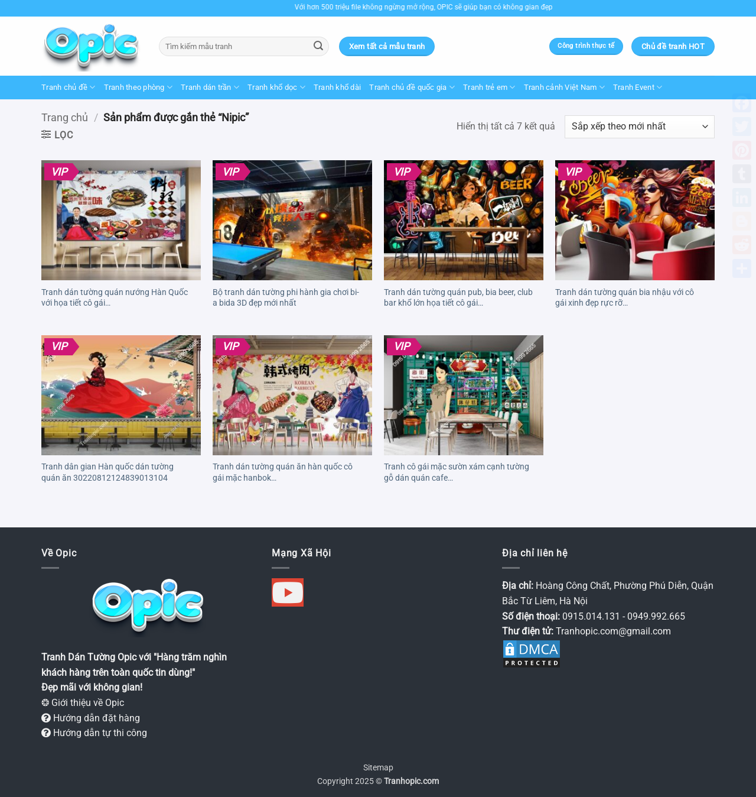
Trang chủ (64, 117)
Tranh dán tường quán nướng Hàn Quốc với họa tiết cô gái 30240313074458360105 (114, 299)
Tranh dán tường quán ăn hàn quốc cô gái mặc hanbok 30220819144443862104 (283, 473)
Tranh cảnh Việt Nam (564, 87)
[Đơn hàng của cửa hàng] (640, 126)
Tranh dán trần (210, 87)
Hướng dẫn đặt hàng (90, 718)
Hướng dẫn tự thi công (94, 732)
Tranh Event (637, 87)
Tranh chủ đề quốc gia (412, 87)
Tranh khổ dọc (276, 87)
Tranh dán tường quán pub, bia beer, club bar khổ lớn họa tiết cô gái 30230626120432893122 (458, 299)
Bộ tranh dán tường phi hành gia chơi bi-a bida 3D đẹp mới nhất (286, 298)
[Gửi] (318, 47)
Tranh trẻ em (489, 87)
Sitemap (378, 768)
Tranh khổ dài (337, 87)
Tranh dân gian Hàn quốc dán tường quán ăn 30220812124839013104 (107, 472)
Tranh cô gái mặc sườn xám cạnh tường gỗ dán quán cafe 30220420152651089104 (456, 473)
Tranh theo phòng (138, 87)
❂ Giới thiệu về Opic (82, 702)
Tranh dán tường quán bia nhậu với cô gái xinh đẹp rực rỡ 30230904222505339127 (624, 299)
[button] (57, 135)
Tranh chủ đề (68, 87)
